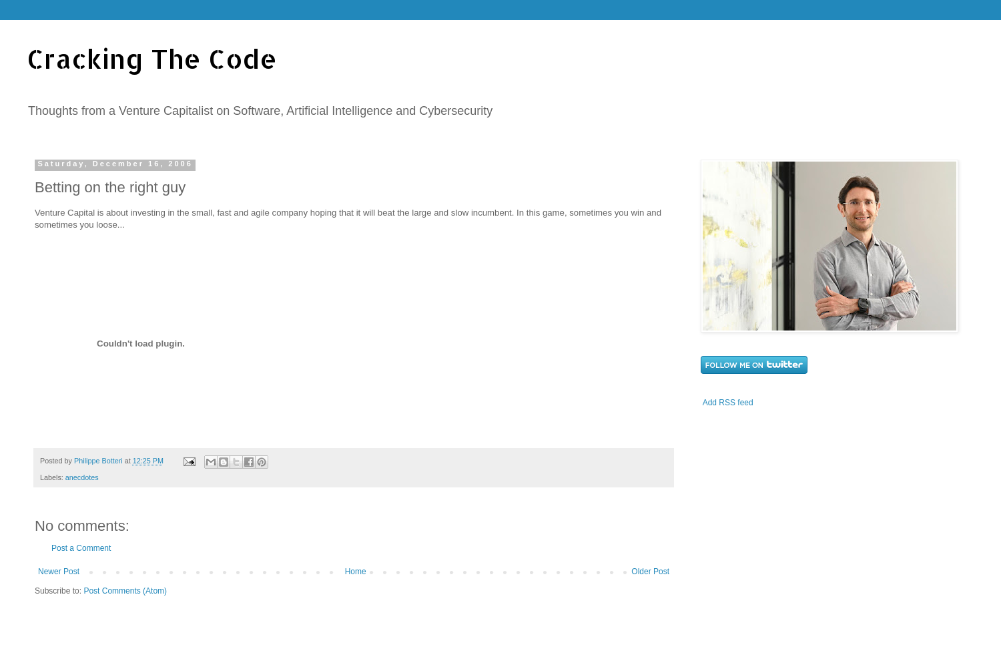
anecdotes (82, 477)
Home (355, 571)
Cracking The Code (152, 58)
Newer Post (58, 571)
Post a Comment (81, 548)
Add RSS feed (728, 402)
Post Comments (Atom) (125, 591)
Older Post (650, 571)
